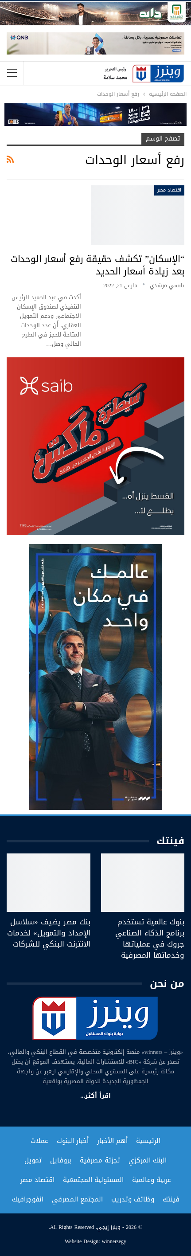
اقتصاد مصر (169, 190)
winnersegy (114, 1241)
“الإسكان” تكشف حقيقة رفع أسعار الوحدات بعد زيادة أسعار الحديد (97, 265)
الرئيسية (148, 1141)
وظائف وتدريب (132, 1199)
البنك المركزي (148, 1160)
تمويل (33, 1160)
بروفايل (60, 1160)
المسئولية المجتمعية (93, 1180)
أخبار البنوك (73, 1141)
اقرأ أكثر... (95, 1096)
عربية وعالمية (151, 1180)
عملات (39, 1141)
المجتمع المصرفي (77, 1199)
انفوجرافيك (27, 1199)
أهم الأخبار (112, 1141)
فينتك (171, 1199)
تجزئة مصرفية (100, 1160)
